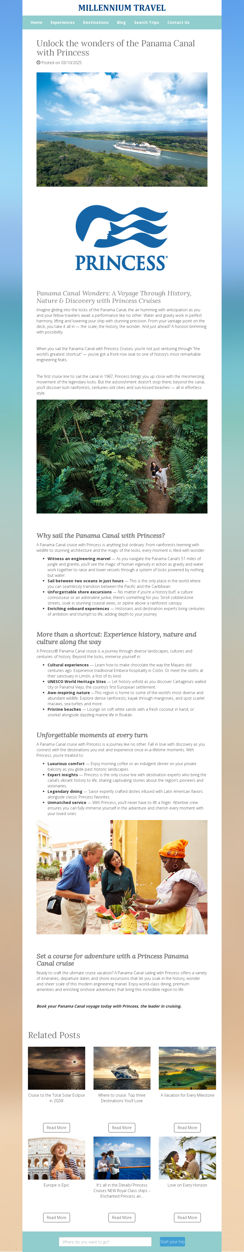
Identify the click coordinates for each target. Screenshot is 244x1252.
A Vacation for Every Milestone (187, 1072)
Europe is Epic (56, 1162)
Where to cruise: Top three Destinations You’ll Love (122, 1075)
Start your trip (172, 1241)
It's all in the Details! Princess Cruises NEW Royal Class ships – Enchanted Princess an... (122, 1168)
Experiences (63, 22)
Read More (56, 1127)
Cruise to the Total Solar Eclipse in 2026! (56, 1075)
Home (36, 22)
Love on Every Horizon (187, 1162)
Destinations (96, 22)
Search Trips (146, 22)
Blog (121, 22)
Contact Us (178, 22)
